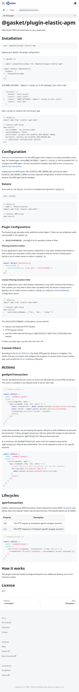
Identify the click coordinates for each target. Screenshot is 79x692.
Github (5, 675)
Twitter (6, 651)
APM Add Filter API (35, 341)
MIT (3, 591)
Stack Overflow (9, 656)
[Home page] (4, 10)
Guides (4, 632)
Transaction (67, 508)
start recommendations (15, 157)
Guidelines (6, 670)
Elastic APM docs (23, 353)
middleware (30, 359)
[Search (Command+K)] (75, 3)
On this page (8, 15)
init (21, 359)
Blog (4, 646)
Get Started (6, 622)
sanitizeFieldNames (61, 290)
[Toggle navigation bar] (3, 3)
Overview (5, 627)
